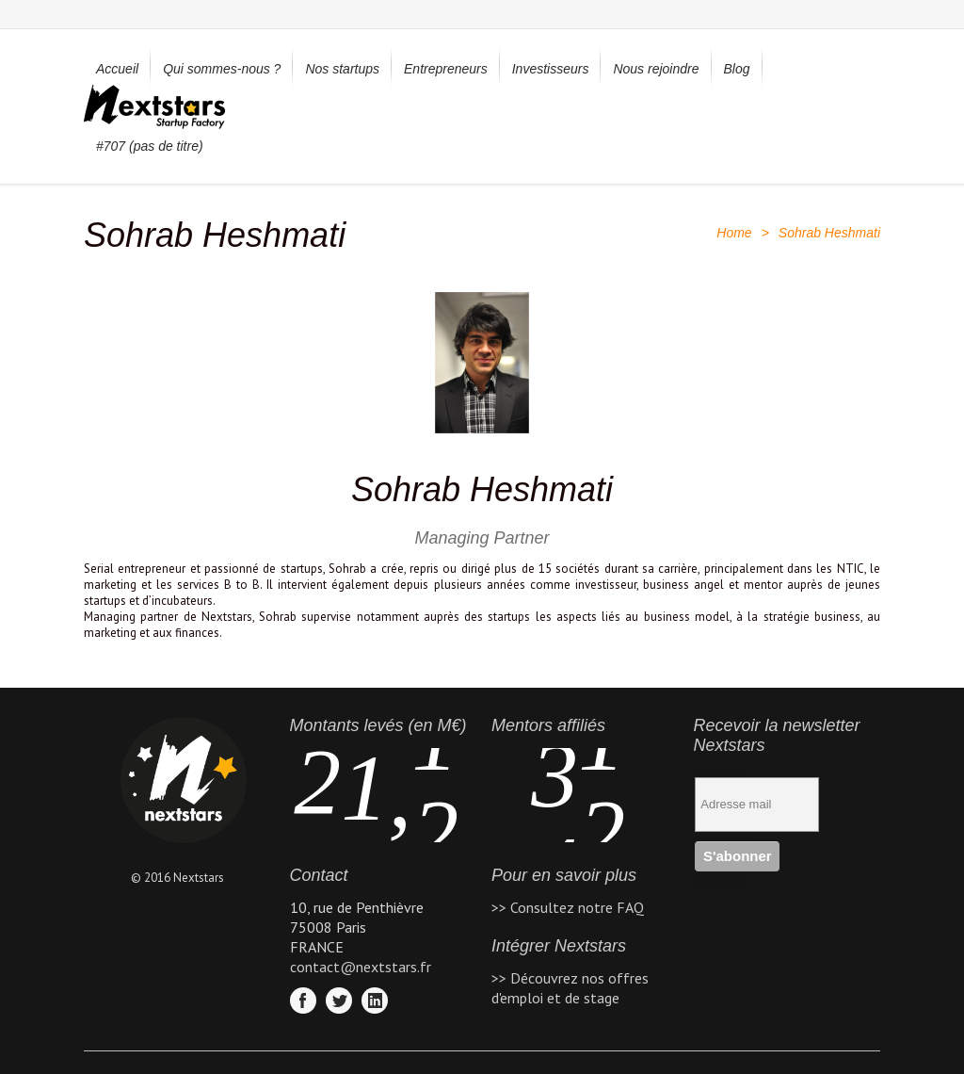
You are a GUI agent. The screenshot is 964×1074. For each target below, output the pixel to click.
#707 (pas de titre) (149, 146)
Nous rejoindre (656, 68)
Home (733, 232)
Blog (737, 68)
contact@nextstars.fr (360, 966)
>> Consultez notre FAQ (567, 907)
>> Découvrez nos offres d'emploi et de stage (570, 987)
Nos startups (342, 68)
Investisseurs (550, 68)
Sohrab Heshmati (482, 489)
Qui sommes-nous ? (222, 68)
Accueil (117, 68)
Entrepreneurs (446, 68)
